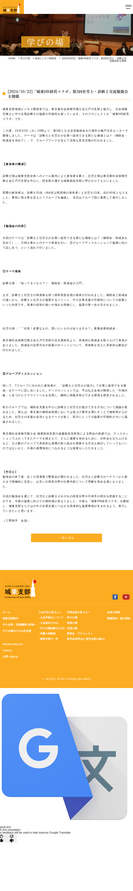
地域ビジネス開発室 (45, 58)
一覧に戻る (66, 537)
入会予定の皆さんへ (50, 612)
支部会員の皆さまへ (78, 612)
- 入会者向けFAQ (48, 622)
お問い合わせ (10, 655)
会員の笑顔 (113, 612)
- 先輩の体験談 (47, 633)
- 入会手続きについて (50, 617)
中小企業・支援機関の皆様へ (19, 624)
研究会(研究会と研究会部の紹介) (86, 638)
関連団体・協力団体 (118, 618)
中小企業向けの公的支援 (17, 630)
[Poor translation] (11, 837)
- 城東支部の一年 (48, 638)
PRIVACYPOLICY (13, 643)
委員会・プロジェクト (80, 633)
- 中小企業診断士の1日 (51, 627)
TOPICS (7, 649)
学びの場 (25, 58)
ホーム (6, 612)
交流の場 (72, 627)
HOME (12, 58)
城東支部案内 (10, 618)
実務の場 (72, 622)
